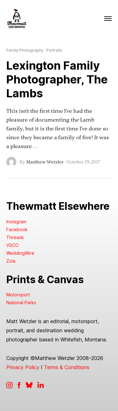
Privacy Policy (22, 367)
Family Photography (24, 50)
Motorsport (18, 294)
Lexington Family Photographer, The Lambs (57, 79)
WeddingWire (20, 253)
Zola (10, 261)
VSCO (12, 245)
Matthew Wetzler (45, 162)
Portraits (54, 50)
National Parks (21, 302)
